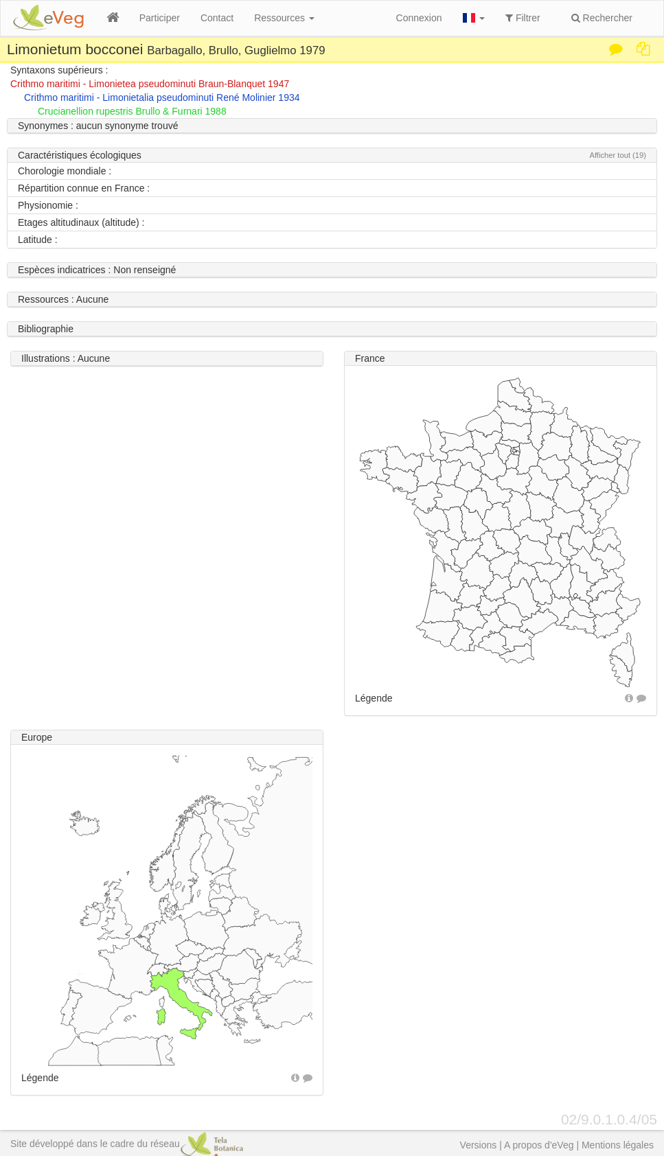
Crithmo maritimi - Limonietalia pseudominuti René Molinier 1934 (162, 97)
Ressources (284, 17)
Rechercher (601, 17)
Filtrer (522, 17)
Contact (217, 17)
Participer (159, 17)
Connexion (419, 17)
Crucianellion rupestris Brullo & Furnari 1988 (132, 111)
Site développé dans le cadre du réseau (126, 1143)
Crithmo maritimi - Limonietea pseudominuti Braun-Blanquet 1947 (149, 83)
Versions (478, 1145)
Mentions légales (618, 1145)
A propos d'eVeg (539, 1145)
